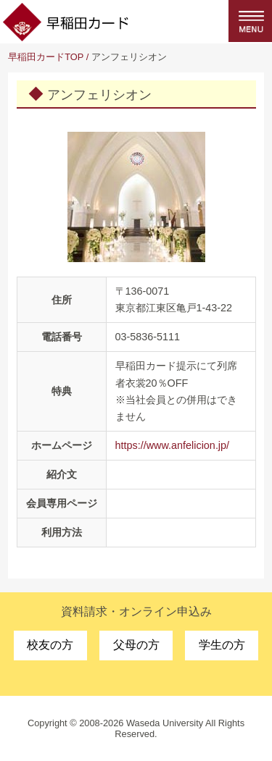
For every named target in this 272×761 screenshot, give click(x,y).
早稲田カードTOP (45, 56)
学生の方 (222, 645)
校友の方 (50, 645)
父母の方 (136, 645)
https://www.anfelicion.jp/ (172, 445)
